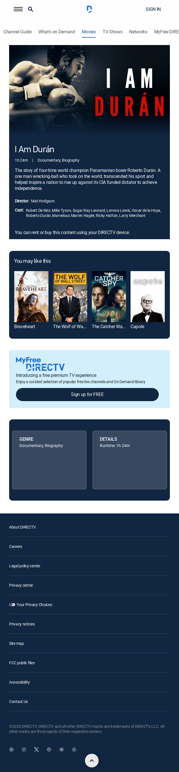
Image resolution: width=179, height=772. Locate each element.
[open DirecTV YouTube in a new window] (61, 749)
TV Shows (112, 32)
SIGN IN (153, 9)
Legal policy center (24, 565)
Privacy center (21, 585)
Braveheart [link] (24, 326)
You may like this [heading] (32, 261)
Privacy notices (22, 624)
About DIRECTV (22, 527)
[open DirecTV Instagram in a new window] (49, 749)
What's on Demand (56, 32)
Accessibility (19, 682)
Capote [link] (137, 326)
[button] (18, 9)
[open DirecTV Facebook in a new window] (24, 749)
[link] (31, 296)
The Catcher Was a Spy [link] (114, 326)
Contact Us (18, 701)
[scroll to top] (92, 760)
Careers (15, 546)
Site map (16, 643)
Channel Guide (17, 32)
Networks (138, 32)
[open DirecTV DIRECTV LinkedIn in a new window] (11, 749)
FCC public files (22, 662)
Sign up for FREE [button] (87, 394)
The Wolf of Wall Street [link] (75, 326)
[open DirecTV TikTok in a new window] (74, 749)
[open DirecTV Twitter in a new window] (36, 749)
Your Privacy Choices (34, 604)
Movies (89, 32)
